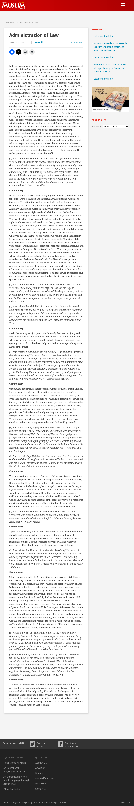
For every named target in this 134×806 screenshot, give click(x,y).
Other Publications (12, 789)
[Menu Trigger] (122, 5)
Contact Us (40, 789)
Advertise (40, 768)
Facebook (75, 744)
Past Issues (97, 126)
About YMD (41, 762)
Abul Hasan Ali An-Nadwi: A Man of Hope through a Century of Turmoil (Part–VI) (110, 68)
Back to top (125, 802)
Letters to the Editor (104, 36)
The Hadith (9, 23)
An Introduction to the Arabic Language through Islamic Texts (16, 780)
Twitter (47, 744)
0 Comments (77, 42)
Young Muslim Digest (20, 802)
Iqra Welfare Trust (44, 778)
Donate (39, 773)
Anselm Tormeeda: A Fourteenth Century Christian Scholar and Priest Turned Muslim (110, 47)
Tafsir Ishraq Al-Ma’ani (14, 762)
